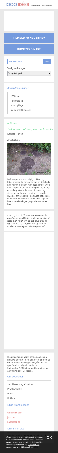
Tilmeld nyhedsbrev (29, 37)
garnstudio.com (14, 412)
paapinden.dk (13, 422)
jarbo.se (11, 417)
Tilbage (13, 123)
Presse (10, 393)
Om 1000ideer (15, 376)
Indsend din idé (29, 49)
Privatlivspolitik (14, 389)
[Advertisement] (29, 18)
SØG (47, 61)
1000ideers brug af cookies (20, 384)
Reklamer (12, 398)
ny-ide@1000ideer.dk (21, 110)
